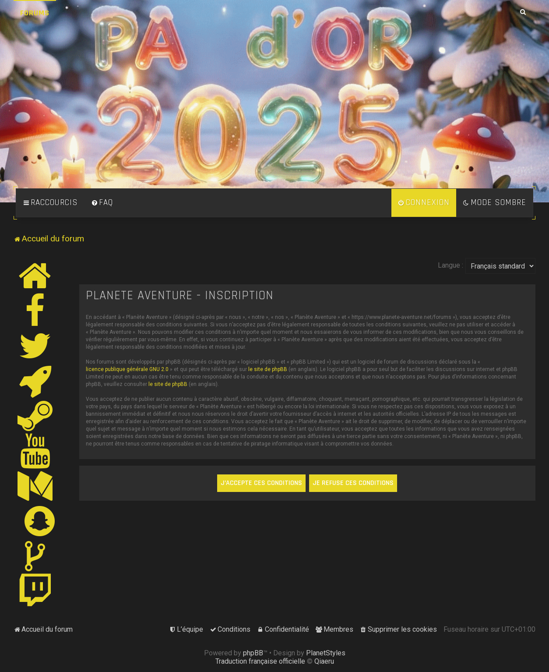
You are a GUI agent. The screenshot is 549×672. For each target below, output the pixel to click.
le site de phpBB (267, 369)
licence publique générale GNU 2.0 (127, 369)
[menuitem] (102, 203)
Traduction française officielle (260, 661)
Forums (34, 13)
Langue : (450, 265)
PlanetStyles (325, 653)
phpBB (253, 653)
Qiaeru (324, 661)
